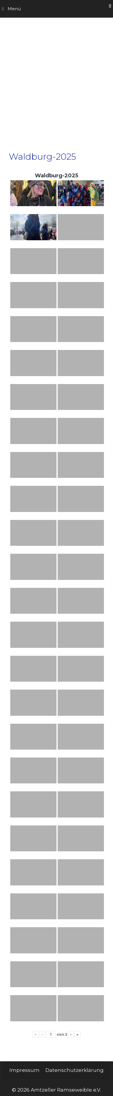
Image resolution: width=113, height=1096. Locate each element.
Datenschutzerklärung (74, 1070)
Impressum (24, 1070)
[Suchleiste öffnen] (110, 6)
